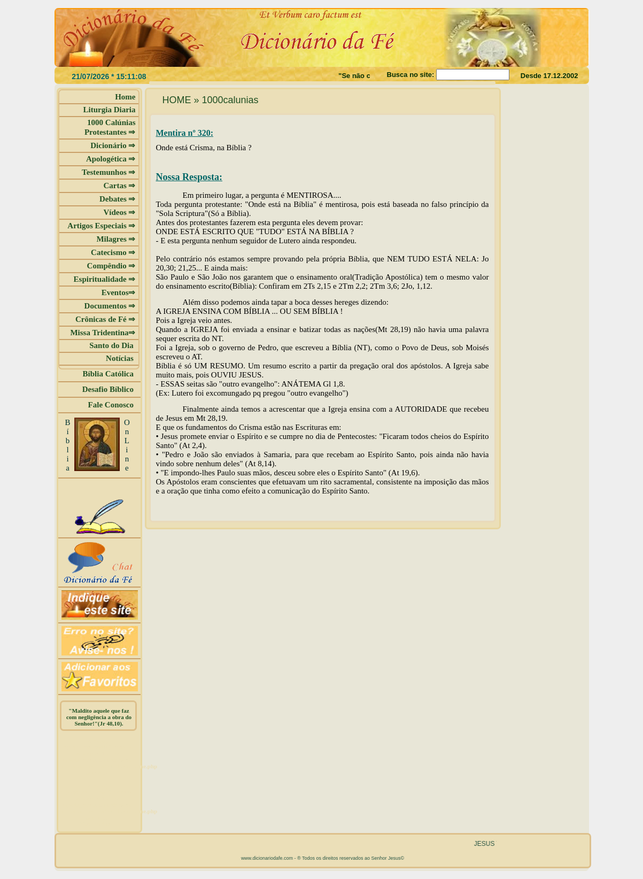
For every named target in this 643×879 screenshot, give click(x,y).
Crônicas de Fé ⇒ (105, 319)
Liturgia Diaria (109, 109)
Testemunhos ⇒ (108, 172)
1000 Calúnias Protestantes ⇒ (110, 127)
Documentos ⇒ (110, 306)
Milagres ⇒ (115, 239)
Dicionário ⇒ (112, 145)
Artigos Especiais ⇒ (101, 225)
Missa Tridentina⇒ (102, 332)
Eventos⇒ (119, 292)
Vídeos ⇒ (119, 212)
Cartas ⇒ (119, 185)
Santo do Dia (112, 345)
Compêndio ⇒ (111, 265)
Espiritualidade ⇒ (105, 279)
